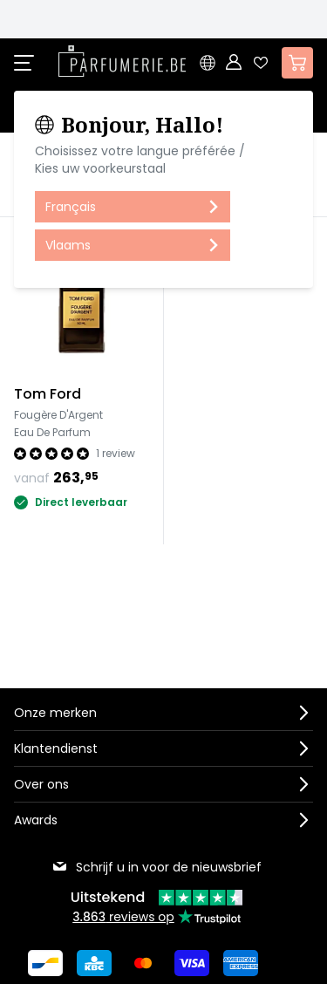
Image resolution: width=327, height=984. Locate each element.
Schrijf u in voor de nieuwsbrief (156, 866)
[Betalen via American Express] (240, 962)
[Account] (234, 63)
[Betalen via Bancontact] (45, 962)
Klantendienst (56, 747)
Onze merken (55, 712)
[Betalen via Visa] (191, 962)
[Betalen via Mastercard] (143, 962)
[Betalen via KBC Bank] (94, 962)
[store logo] (122, 61)
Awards (36, 819)
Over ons (41, 783)
